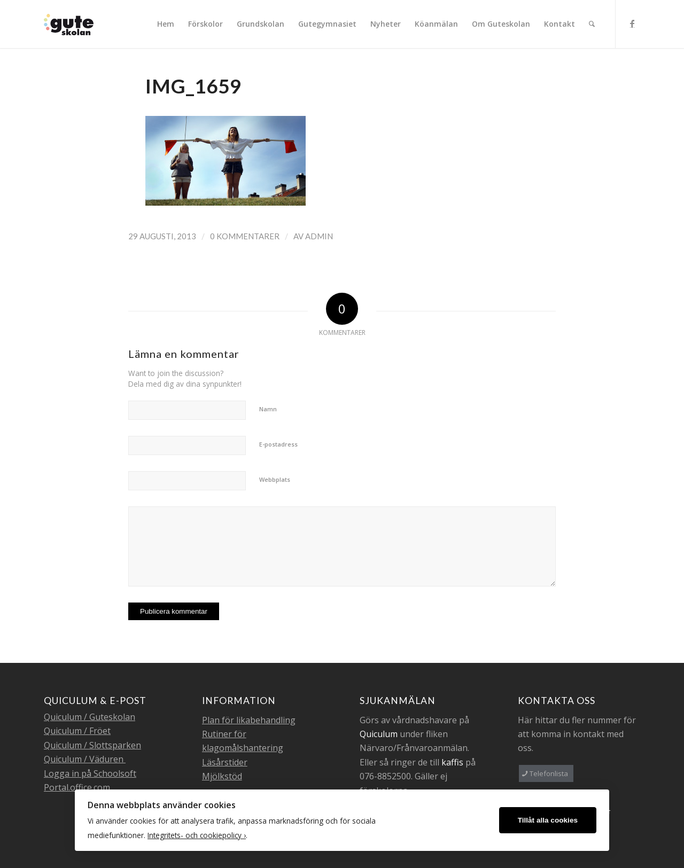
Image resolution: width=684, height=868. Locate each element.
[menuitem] (165, 24)
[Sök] (592, 24)
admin (319, 236)
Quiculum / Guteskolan (89, 717)
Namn (268, 409)
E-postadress (278, 444)
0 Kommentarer (244, 236)
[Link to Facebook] (632, 23)
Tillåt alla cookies (548, 820)
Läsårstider (224, 762)
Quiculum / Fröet (77, 731)
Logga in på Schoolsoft (90, 773)
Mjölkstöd (222, 776)
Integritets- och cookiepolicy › (196, 835)
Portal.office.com (77, 787)
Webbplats (274, 479)
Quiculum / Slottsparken (92, 745)
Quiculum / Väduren (85, 759)
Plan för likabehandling (249, 720)
